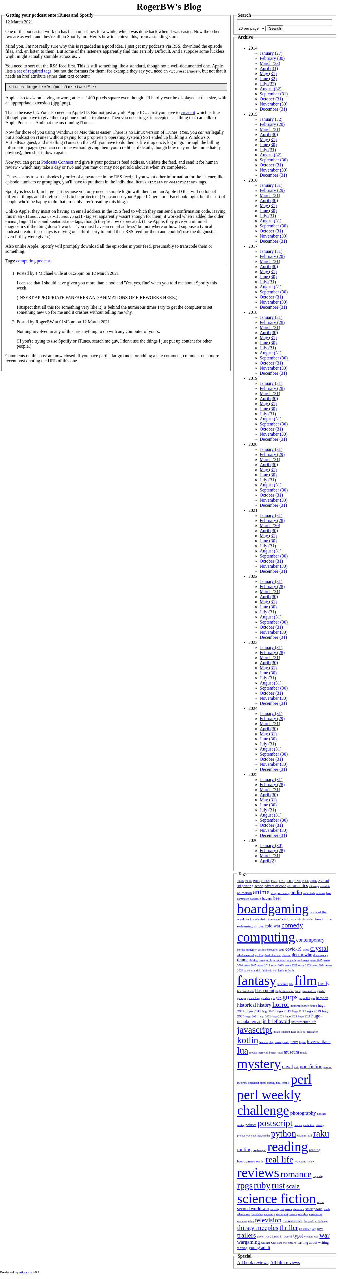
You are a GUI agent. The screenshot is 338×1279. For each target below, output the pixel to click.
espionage (303, 960)
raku (321, 1133)
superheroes (315, 1214)
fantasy (256, 980)
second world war (253, 1208)
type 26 (269, 1236)
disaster (286, 955)
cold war (273, 925)
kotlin (247, 1040)
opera (263, 1082)
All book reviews (252, 1262)
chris (298, 919)
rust (278, 1185)
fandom (282, 970)
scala (293, 1186)
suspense (242, 1221)
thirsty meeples (257, 1227)
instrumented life (303, 1022)
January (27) (271, 53)
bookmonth (252, 919)
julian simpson (281, 1031)
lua (242, 1050)
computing (25, 261)
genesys (241, 998)
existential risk (252, 970)
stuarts (293, 1214)
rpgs (245, 1185)
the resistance (292, 1221)
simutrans (298, 1209)
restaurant (300, 1161)
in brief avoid (276, 1021)
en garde (291, 960)
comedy (292, 925)
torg (314, 1228)
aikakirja (314, 886)
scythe (320, 1202)
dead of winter (273, 955)
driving (254, 960)
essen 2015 (316, 960)
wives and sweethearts (283, 1242)
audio (296, 892)
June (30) (268, 144)
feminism (283, 984)
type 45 (288, 1236)
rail (310, 1135)
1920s (240, 881)
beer (277, 898)
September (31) (274, 93)
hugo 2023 (278, 1016)
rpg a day (318, 1176)
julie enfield (298, 1031)
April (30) (269, 134)
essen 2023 (304, 965)
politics (251, 1125)
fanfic (291, 970)
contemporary (310, 940)
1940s (256, 881)
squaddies (257, 1214)
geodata (265, 998)
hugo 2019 (313, 1011)
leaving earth (282, 1042)
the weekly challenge (315, 1221)
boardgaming (273, 908)
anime (261, 892)
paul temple (283, 1082)
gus (313, 998)
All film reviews (285, 1262)
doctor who (302, 954)
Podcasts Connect (57, 163)
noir (296, 1067)
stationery (269, 1214)
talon (251, 1221)
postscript (274, 1123)
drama (242, 959)
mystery (259, 1063)
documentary (320, 955)
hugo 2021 (252, 1016)
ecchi (269, 960)
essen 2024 (318, 965)
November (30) (273, 104)
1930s (248, 881)
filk (291, 984)
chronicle (307, 919)
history (264, 1005)
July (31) (268, 149)
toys (320, 1229)
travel (260, 1236)
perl (301, 1079)
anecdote (325, 886)
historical (246, 1005)
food (297, 991)
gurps (290, 997)
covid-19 (293, 949)
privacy (320, 1125)
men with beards (267, 1052)
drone (262, 960)
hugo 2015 (253, 1011)
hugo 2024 (291, 1016)
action (258, 886)
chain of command (270, 919)
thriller (289, 1227)
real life (279, 1159)
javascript (254, 1029)
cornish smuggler (247, 949)
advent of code (275, 886)
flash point (264, 990)
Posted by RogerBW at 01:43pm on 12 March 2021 (63, 322)
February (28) (272, 124)
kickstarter (312, 1031)
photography (303, 1113)
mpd (280, 1052)
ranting (244, 1149)
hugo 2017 (283, 1011)
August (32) (270, 88)
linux (294, 1042)
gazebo (321, 991)
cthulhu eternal (245, 955)
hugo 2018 (298, 1011)
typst (298, 1236)
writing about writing (313, 1242)
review (310, 1161)
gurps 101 (304, 998)
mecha (253, 1052)
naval (287, 1066)
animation (244, 893)
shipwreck (286, 1209)
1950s (265, 881)
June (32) (268, 78)
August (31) (270, 220)
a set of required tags (32, 71)
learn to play (266, 1042)
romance (295, 1174)
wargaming (248, 1242)
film (305, 980)
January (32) (271, 119)
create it (188, 113)
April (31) (269, 68)
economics (280, 960)
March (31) (270, 129)
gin (273, 998)
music (303, 1052)
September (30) (274, 159)
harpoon (322, 998)
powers (298, 1125)
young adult (259, 1247)
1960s (274, 881)
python (283, 1133)
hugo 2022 (265, 1016)
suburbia (302, 1214)
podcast (44, 261)
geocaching (253, 998)
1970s (282, 881)
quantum (302, 1135)
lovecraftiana (319, 1041)
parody (271, 1082)
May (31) (268, 73)
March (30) (270, 525)
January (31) (271, 185)
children (288, 919)
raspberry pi (259, 1150)
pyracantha (263, 1135)
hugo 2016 (268, 1011)
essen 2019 (277, 965)
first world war (245, 991)
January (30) (271, 845)
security (275, 1209)
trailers (246, 1235)
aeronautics (297, 885)
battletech (255, 898)
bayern (267, 898)
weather (265, 1242)
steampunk (282, 1214)
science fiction (276, 1198)
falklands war (269, 970)
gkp (278, 998)
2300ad (323, 881)
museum (291, 1052)
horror (280, 1004)
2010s (313, 881)
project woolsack (246, 1135)
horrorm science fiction (304, 1005)
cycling (259, 955)
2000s (305, 881)
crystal (319, 948)
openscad (253, 1082)
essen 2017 (250, 965)
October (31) (271, 98)
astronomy (283, 893)
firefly (323, 983)
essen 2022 (291, 965)
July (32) (268, 83)
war (324, 1235)
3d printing (245, 886)
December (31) (273, 109)
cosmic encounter (268, 949)
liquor (302, 1042)
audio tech (309, 893)
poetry (240, 1125)
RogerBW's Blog (168, 6)
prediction (309, 1125)
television (268, 1220)
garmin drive (309, 991)
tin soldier (304, 1228)
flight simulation (284, 991)
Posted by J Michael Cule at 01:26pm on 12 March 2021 (68, 274)
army (274, 893)
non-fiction (311, 1066)
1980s (290, 881)
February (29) (272, 190)
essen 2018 (263, 965)
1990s (297, 881)
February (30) (272, 58)
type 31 (278, 1236)
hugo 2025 (304, 1016)
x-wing (242, 1248)
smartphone (313, 1209)
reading (287, 1146)
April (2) (268, 860)
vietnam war (311, 1236)
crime (306, 949)
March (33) (270, 63)
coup (281, 949)
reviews (258, 1172)
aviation (320, 893)
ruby (262, 1185)
